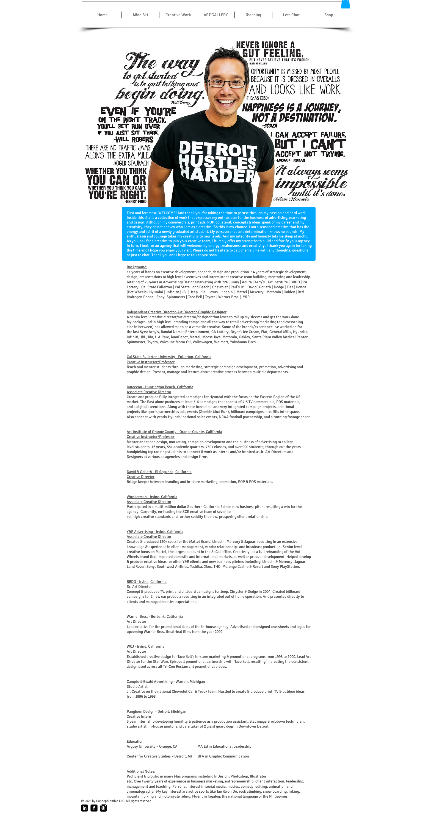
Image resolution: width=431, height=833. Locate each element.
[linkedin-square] (84, 808)
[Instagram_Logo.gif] (103, 808)
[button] (178, 15)
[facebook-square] (94, 808)
